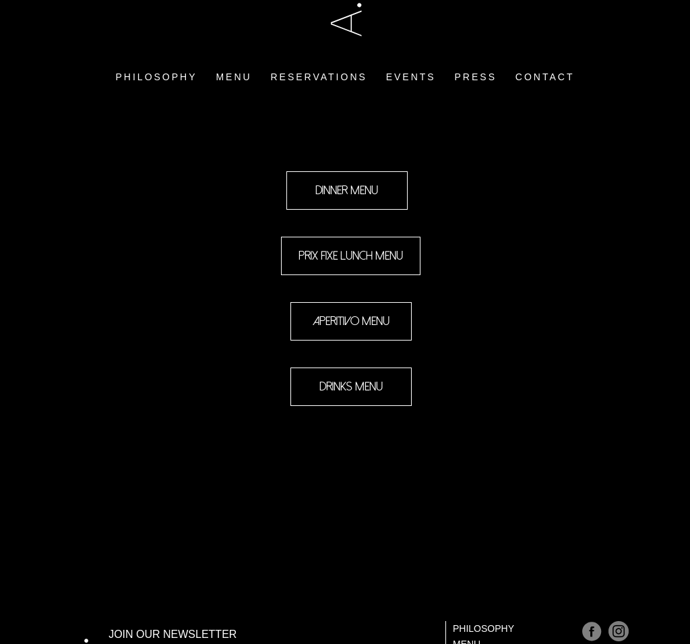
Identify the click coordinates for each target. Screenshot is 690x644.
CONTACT (545, 56)
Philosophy (483, 628)
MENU (233, 56)
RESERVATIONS (318, 56)
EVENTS (411, 56)
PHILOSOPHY (156, 56)
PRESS (476, 56)
